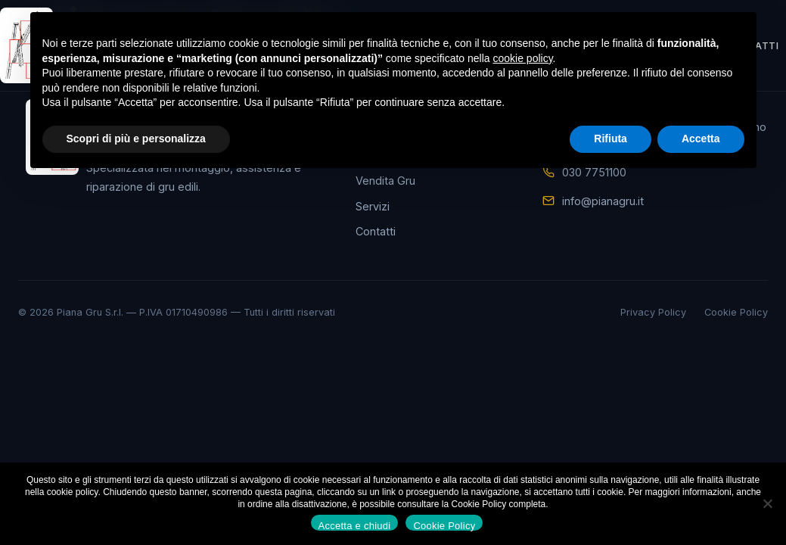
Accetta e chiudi (354, 525)
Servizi (373, 206)
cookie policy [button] (522, 58)
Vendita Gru (385, 180)
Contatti (376, 231)
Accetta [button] (701, 138)
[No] (767, 503)
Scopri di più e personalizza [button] (136, 138)
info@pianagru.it (603, 201)
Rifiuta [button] (610, 138)
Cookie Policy (736, 312)
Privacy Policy (653, 312)
